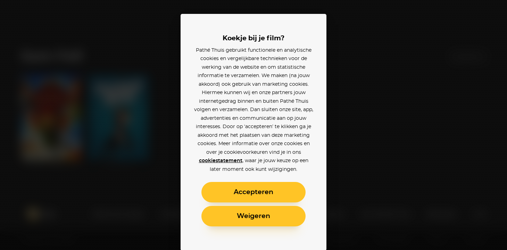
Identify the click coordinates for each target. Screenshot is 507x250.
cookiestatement (220, 160)
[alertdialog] (253, 125)
